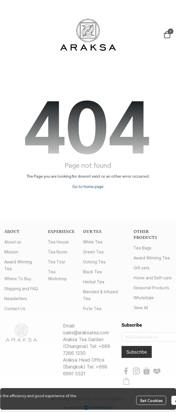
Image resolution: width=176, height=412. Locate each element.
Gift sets (141, 267)
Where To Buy (17, 278)
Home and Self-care (152, 277)
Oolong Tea (94, 261)
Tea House (58, 241)
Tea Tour (56, 261)
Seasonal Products (151, 287)
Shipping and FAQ (21, 288)
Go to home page (88, 186)
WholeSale (143, 297)
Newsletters (15, 298)
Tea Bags (142, 247)
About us (12, 241)
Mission (11, 251)
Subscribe (136, 352)
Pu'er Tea (92, 308)
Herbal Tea (93, 281)
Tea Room (57, 251)
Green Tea (93, 251)
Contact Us (14, 308)
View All (140, 307)
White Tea (92, 241)
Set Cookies (151, 400)
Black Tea (92, 271)
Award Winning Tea (151, 257)
